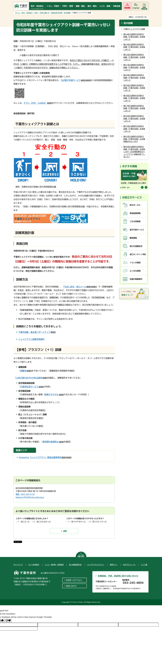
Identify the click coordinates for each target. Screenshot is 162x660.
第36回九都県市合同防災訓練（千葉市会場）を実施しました (134, 118)
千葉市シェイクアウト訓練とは (37, 124)
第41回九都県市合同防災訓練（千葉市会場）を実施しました (134, 67)
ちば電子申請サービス (76, 80)
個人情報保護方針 (75, 564)
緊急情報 (127, 8)
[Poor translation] (8, 620)
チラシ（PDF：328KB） (38, 103)
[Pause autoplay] (123, 187)
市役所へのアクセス (74, 580)
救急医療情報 (135, 213)
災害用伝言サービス (32, 387)
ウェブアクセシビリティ (95, 564)
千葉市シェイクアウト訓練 (134, 29)
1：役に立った (24, 522)
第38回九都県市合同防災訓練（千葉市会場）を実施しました (134, 98)
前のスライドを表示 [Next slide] (146, 187)
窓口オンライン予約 (138, 254)
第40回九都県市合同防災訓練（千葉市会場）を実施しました (134, 77)
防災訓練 (67, 13)
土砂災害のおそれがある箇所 (31, 378)
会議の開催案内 (136, 279)
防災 (36, 13)
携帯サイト (114, 564)
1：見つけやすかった (77, 522)
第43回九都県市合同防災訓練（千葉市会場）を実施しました (134, 47)
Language (135, 8)
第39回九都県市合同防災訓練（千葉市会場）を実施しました (134, 88)
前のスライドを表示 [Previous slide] (142, 187)
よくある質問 (135, 271)
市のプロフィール (129, 564)
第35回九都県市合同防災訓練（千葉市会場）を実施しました (134, 128)
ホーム (17, 13)
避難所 (26, 371)
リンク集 (144, 564)
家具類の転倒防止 (53, 442)
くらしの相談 (135, 262)
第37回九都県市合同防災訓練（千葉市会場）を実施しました (134, 108)
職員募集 (133, 238)
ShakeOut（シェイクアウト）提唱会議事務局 (45, 457)
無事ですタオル (54, 395)
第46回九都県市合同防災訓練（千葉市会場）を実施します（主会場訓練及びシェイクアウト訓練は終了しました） (134, 152)
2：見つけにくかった (98, 522)
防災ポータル (135, 205)
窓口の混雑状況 (136, 246)
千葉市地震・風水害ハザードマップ (37, 332)
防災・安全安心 (27, 13)
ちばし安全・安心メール (80, 287)
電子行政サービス (137, 230)
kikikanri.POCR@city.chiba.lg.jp (30, 497)
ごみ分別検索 (135, 221)
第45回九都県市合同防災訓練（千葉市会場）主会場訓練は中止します (134, 139)
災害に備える (44, 13)
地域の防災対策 (56, 13)
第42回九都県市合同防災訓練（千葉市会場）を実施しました (134, 57)
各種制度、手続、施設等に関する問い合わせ (118, 576)
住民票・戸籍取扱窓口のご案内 (133, 183)
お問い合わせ (71, 586)
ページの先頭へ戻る (81, 556)
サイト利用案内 (33, 564)
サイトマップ (18, 564)
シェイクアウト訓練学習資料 (31, 339)
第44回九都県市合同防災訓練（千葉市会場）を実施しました (134, 36)
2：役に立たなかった (42, 522)
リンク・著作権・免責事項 (54, 564)
